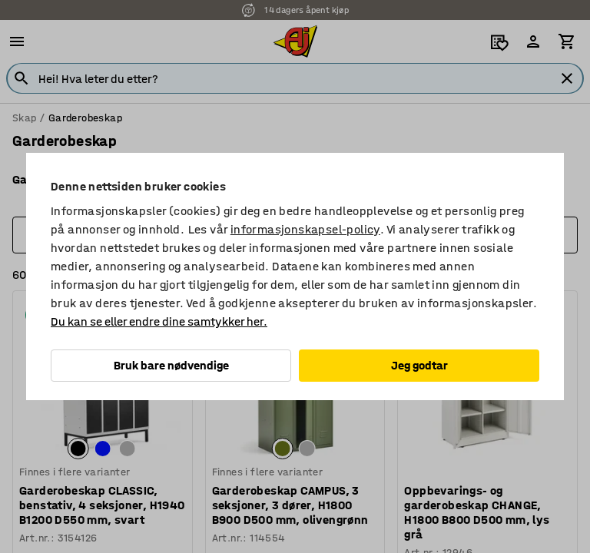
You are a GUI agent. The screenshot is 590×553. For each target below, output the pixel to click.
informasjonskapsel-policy (305, 229)
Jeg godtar (419, 365)
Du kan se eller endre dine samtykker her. (159, 321)
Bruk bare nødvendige (171, 365)
